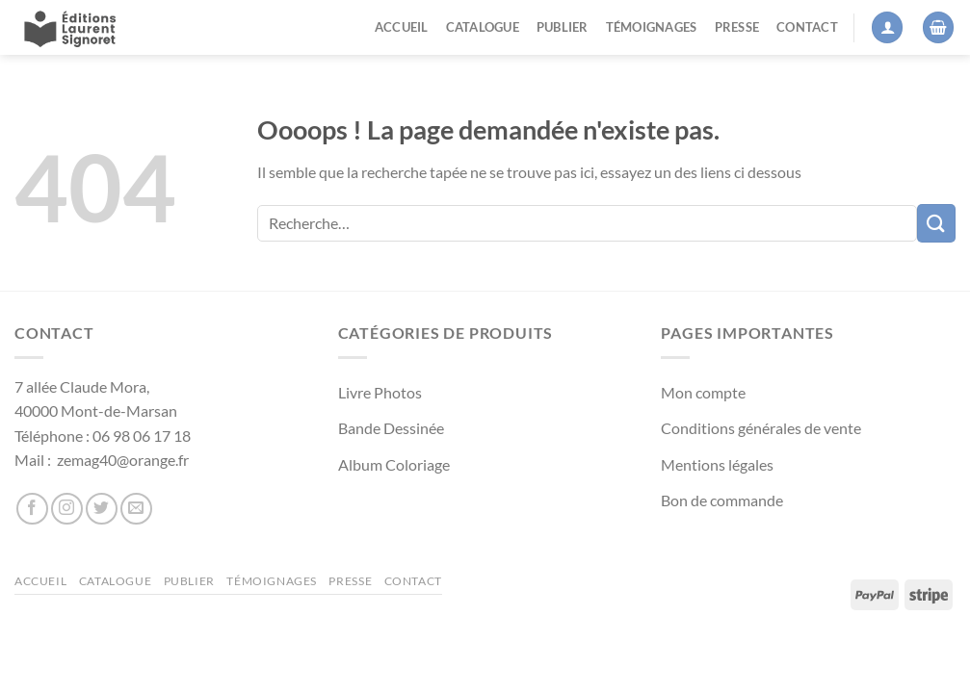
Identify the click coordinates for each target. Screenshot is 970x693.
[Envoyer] (936, 223)
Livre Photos (380, 392)
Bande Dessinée (391, 428)
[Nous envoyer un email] (136, 509)
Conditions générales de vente (761, 428)
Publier (563, 27)
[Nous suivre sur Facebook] (32, 509)
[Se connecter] (887, 27)
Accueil (402, 27)
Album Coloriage (394, 464)
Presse (737, 27)
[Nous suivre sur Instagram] (67, 509)
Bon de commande (722, 500)
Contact (807, 27)
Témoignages (651, 27)
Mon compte (703, 392)
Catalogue (482, 27)
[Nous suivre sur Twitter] (102, 509)
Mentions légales (717, 464)
